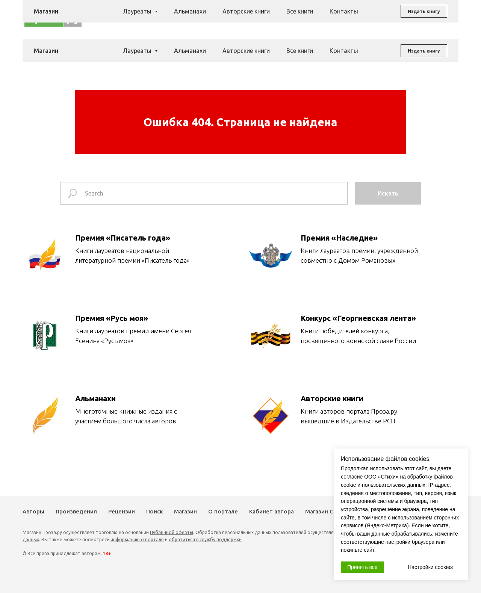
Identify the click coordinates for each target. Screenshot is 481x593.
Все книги (299, 50)
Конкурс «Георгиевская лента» (358, 318)
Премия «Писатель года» (122, 237)
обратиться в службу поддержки (205, 539)
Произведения (220, 16)
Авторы (183, 16)
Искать (388, 193)
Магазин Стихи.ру (329, 511)
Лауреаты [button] (138, 50)
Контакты (344, 50)
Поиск (285, 16)
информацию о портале (137, 539)
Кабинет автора (271, 511)
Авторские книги (246, 50)
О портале (223, 511)
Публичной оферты (171, 532)
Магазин (311, 16)
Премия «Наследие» (339, 237)
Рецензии (258, 16)
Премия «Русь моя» (111, 318)
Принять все (362, 567)
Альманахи (190, 50)
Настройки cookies (430, 567)
